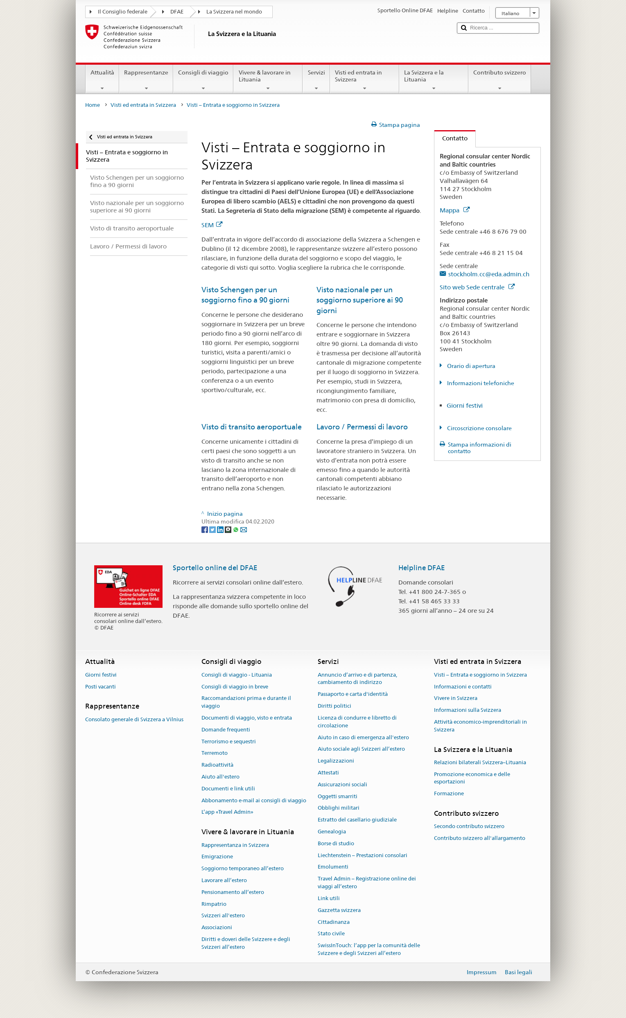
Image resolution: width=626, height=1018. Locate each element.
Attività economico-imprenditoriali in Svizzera (480, 726)
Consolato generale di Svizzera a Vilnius (134, 719)
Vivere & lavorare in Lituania (268, 80)
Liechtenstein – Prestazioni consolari (362, 855)
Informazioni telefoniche (480, 383)
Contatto (451, 138)
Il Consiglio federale (122, 12)
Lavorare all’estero (224, 880)
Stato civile (331, 934)
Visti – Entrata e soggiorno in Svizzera (480, 675)
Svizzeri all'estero (223, 916)
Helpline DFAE (421, 568)
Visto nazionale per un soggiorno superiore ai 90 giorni (359, 300)
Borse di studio (336, 843)
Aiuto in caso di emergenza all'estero (363, 737)
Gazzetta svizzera (339, 910)
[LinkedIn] (221, 529)
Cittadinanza (334, 922)
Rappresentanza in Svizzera (235, 845)
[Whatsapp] (236, 529)
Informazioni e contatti (463, 687)
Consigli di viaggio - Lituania (236, 675)
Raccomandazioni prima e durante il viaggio (246, 702)
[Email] (243, 529)
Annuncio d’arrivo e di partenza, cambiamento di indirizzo (357, 679)
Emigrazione (217, 857)
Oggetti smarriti (337, 796)
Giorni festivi (465, 405)
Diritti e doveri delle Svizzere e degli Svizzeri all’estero (245, 943)
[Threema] (229, 529)
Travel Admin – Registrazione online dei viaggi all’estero (367, 883)
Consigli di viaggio (203, 80)
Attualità (102, 80)
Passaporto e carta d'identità (353, 694)
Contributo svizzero (500, 80)
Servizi (316, 80)
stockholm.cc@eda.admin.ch (488, 274)
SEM (211, 225)
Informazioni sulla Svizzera (467, 710)
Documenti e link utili (228, 789)
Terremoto (214, 753)
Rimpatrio (213, 904)
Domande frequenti (225, 730)
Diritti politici (334, 706)
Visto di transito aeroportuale (251, 426)
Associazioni (216, 927)
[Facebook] (205, 529)
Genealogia (332, 831)
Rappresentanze (146, 80)
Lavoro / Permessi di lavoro (362, 426)
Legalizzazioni (336, 761)
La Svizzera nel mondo (234, 12)
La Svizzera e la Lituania (434, 80)
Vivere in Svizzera (455, 698)
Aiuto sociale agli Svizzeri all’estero (361, 749)
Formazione (449, 793)
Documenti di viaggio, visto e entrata (246, 718)
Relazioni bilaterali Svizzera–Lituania (480, 762)
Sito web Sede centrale (477, 287)
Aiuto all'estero (220, 777)
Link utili (329, 898)
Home (92, 105)
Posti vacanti (100, 687)
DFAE (176, 12)
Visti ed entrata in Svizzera (364, 80)
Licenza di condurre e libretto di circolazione (357, 722)
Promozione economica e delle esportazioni (472, 778)
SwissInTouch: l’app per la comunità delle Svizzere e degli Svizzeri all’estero (369, 949)
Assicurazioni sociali (342, 784)
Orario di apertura (470, 366)
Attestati (328, 773)
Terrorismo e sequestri (228, 741)
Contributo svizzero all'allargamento (479, 838)
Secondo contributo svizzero (469, 827)
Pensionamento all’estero (232, 892)
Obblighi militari (338, 808)
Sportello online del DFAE (215, 568)
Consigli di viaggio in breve (234, 687)
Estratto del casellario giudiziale (357, 820)
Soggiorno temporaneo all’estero (242, 868)
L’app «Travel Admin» (227, 812)
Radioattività (217, 765)
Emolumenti (333, 867)
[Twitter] (213, 529)
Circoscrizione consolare (479, 428)
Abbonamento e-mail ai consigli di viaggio (253, 800)
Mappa (455, 210)
